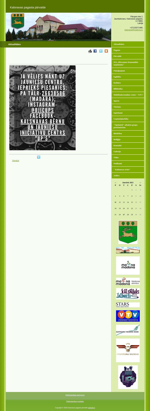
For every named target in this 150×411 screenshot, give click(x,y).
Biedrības (118, 133)
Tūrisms (117, 107)
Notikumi (118, 163)
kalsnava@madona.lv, (134, 30)
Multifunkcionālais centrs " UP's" (129, 95)
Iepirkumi (118, 113)
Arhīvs (117, 175)
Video (116, 157)
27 (124, 214)
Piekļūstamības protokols (75, 401)
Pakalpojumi (119, 71)
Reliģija (117, 139)
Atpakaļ (15, 160)
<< (115, 182)
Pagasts (117, 50)
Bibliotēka (118, 89)
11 (115, 202)
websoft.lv (91, 408)
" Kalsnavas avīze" (122, 169)
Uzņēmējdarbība (121, 119)
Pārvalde (117, 56)
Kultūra (117, 83)
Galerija (117, 151)
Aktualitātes (119, 44)
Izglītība (117, 77)
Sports (116, 101)
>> (140, 182)
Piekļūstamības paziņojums (74, 395)
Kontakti (117, 145)
